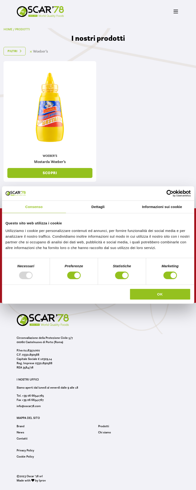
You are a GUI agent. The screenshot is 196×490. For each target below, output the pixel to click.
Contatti (22, 438)
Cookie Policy (25, 456)
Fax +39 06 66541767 (30, 400)
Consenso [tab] (34, 207)
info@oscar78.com (29, 406)
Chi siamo (104, 432)
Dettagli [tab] (98, 207)
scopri (50, 172)
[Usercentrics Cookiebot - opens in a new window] (170, 193)
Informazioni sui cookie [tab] (162, 207)
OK (160, 294)
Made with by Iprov (31, 480)
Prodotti (103, 426)
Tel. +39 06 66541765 (30, 395)
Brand (20, 426)
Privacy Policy (25, 450)
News (20, 432)
